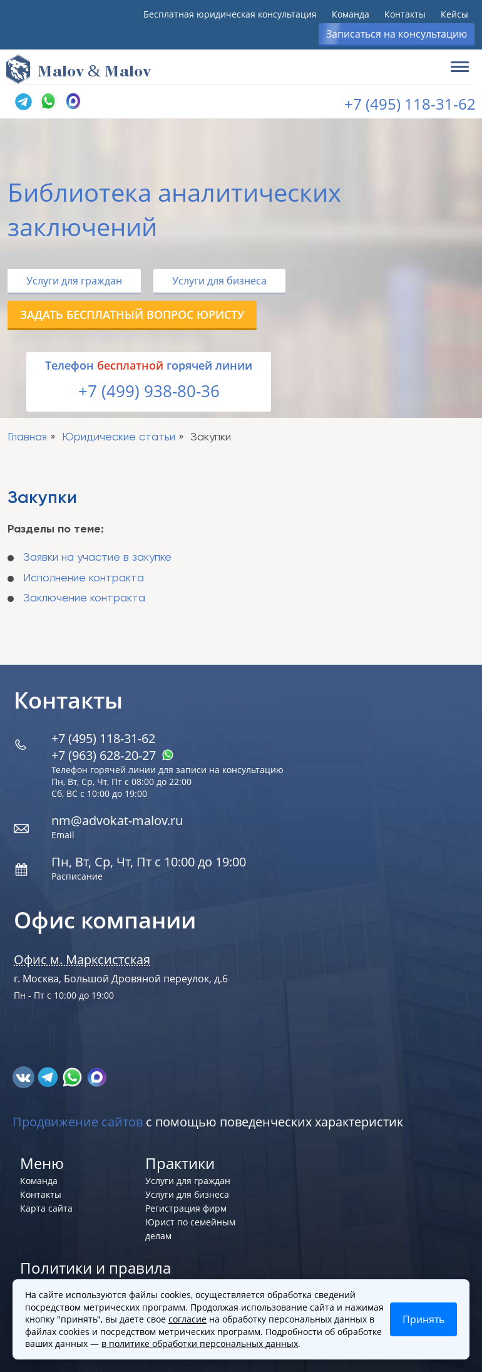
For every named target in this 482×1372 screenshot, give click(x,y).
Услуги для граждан (74, 281)
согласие (187, 1319)
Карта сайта (46, 1208)
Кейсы (454, 14)
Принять (423, 1319)
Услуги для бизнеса (219, 281)
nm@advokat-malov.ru (117, 820)
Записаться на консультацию (396, 34)
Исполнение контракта (83, 578)
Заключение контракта (84, 598)
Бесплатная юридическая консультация (230, 14)
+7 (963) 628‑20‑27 (112, 755)
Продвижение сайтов (78, 1121)
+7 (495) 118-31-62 (410, 103)
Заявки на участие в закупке (97, 557)
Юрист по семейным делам (190, 1229)
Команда (350, 14)
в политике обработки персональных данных (199, 1343)
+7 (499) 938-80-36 (149, 391)
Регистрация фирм (186, 1208)
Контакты (405, 14)
